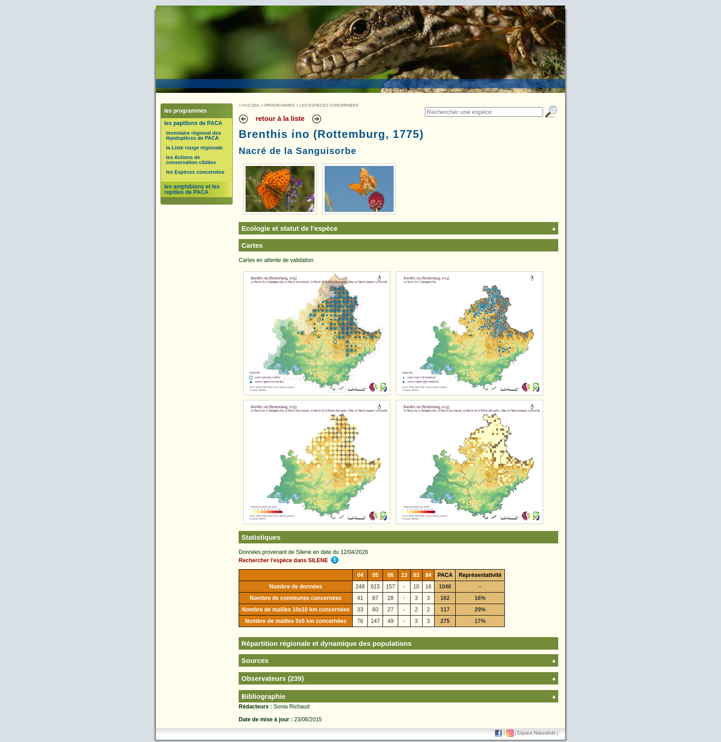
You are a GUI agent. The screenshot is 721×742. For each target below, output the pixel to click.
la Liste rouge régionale (194, 147)
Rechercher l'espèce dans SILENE (288, 560)
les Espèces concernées (195, 172)
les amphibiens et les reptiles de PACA (192, 189)
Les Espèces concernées (329, 105)
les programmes (185, 111)
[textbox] (484, 112)
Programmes (279, 105)
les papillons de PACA (193, 123)
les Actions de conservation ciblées (191, 159)
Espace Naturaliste (536, 733)
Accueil (251, 105)
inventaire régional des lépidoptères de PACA (193, 135)
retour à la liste (280, 118)
